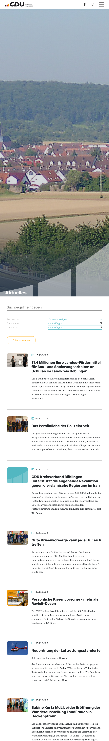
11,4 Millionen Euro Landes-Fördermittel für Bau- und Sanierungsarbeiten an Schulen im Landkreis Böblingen (66, 366)
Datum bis (12, 327)
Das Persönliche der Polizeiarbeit (60, 426)
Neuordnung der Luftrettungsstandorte (66, 650)
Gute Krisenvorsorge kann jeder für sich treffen (66, 542)
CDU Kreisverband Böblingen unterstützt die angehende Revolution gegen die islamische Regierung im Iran (66, 481)
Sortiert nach (14, 319)
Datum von (13, 323)
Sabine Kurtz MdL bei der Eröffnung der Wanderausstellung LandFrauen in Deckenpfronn (66, 711)
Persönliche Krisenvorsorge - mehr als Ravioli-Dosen (65, 601)
